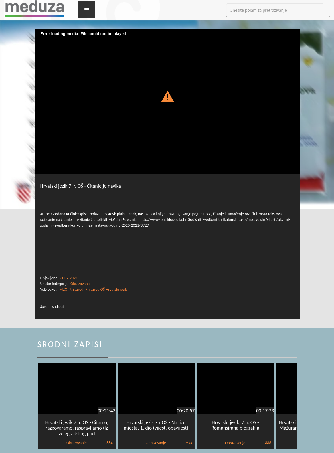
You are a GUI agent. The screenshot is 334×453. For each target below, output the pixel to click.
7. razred (76, 289)
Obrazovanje (80, 283)
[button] (167, 96)
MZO (63, 289)
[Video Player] (167, 103)
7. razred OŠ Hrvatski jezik (106, 289)
